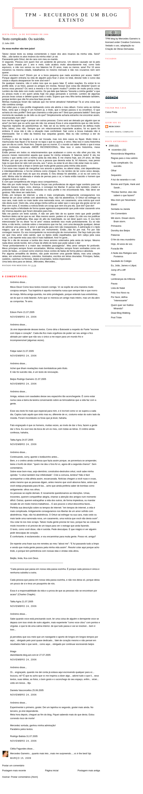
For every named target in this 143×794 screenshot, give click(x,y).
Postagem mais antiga (89, 770)
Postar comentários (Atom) (24, 777)
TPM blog (110, 38)
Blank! (114, 204)
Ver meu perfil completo (119, 132)
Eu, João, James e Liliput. (124, 265)
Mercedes (114, 126)
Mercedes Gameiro (128, 38)
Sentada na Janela (120, 209)
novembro (117, 149)
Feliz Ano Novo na (120, 292)
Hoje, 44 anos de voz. (122, 244)
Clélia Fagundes (18, 748)
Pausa (114, 283)
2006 (112, 145)
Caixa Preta (111, 112)
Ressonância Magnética (123, 153)
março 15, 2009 (20, 758)
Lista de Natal (118, 288)
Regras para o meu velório (124, 158)
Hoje (113, 274)
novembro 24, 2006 (23, 316)
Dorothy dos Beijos (120, 230)
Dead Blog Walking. (121, 313)
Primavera (116, 226)
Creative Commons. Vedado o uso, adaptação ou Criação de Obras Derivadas (123, 45)
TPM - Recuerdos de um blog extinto (71, 17)
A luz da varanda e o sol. (123, 179)
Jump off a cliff (118, 270)
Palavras (115, 235)
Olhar (113, 170)
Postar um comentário (13, 765)
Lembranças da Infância (123, 279)
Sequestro (116, 175)
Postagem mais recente (14, 770)
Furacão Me (117, 248)
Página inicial (51, 770)
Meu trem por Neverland (123, 200)
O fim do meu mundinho (123, 239)
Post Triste (116, 317)
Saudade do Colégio (121, 261)
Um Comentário (119, 213)
